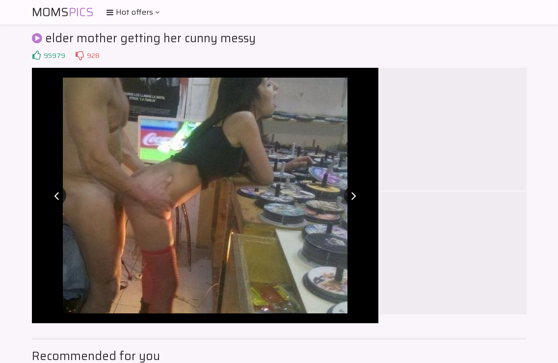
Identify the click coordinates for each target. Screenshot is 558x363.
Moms (63, 12)
